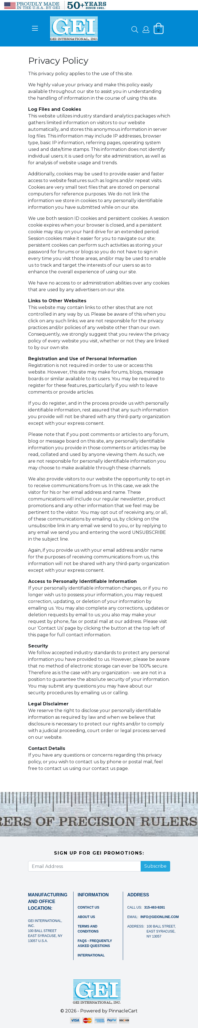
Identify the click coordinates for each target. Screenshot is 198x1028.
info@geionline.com (159, 917)
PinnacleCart (123, 1011)
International (91, 955)
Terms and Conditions (88, 928)
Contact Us (88, 907)
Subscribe (155, 866)
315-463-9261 (154, 907)
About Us (86, 917)
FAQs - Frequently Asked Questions (95, 943)
